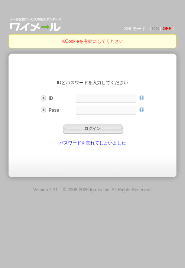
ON (155, 28)
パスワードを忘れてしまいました (92, 143)
